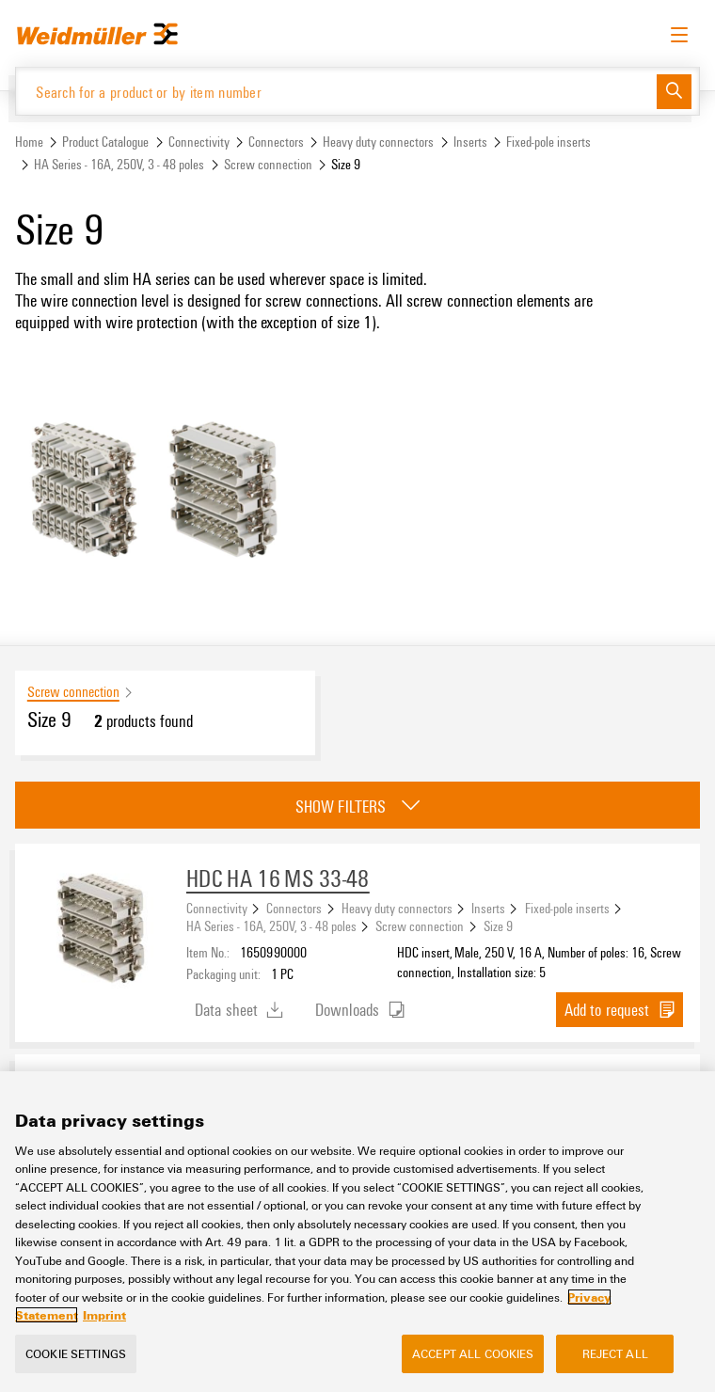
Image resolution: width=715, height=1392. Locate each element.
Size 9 (498, 925)
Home (29, 141)
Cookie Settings (75, 1353)
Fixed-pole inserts (548, 141)
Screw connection (268, 164)
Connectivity (199, 141)
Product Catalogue (105, 141)
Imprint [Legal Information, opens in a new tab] (104, 1315)
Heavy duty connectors (378, 141)
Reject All (615, 1353)
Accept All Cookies (472, 1353)
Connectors (276, 141)
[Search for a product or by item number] (336, 91)
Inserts (470, 141)
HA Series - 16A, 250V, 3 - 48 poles (119, 164)
